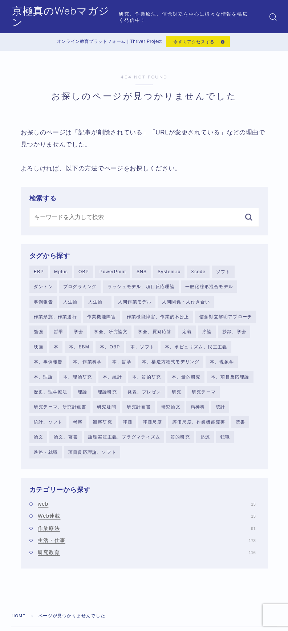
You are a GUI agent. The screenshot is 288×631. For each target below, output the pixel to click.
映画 (38, 350)
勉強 (38, 334)
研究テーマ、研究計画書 (60, 411)
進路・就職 (46, 457)
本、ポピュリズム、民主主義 (196, 350)
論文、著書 (66, 442)
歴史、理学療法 (50, 396)
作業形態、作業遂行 (55, 319)
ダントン (43, 288)
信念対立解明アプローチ (225, 319)
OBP (83, 273)
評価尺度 (152, 427)
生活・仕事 (147, 546)
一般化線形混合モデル (209, 288)
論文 (38, 442)
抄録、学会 (234, 334)
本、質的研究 (146, 381)
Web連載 (147, 522)
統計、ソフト (48, 427)
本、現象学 (222, 365)
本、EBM (79, 350)
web (147, 510)
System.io (169, 273)
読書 (240, 427)
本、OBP (110, 350)
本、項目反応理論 (230, 381)
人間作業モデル (134, 304)
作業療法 (147, 534)
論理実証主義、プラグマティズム (124, 442)
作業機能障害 (101, 319)
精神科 (198, 411)
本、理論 (43, 381)
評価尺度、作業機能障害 (199, 427)
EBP (39, 273)
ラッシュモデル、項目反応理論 (141, 288)
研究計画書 (139, 411)
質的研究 (180, 442)
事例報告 (43, 304)
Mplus (61, 273)
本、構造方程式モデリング (170, 365)
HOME (19, 621)
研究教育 (147, 558)
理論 (82, 396)
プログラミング (80, 288)
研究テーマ (204, 396)
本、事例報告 (48, 365)
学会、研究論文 (110, 334)
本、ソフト (142, 350)
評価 (127, 427)
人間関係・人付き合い (186, 304)
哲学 (58, 334)
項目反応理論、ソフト (92, 457)
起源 (205, 442)
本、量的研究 (186, 381)
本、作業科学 (87, 365)
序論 (207, 334)
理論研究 (107, 396)
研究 (176, 396)
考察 (77, 427)
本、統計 (112, 381)
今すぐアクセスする (193, 42)
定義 (187, 334)
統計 (220, 411)
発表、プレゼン (144, 396)
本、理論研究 (77, 381)
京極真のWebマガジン (69, 17)
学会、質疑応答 (154, 334)
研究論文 (170, 411)
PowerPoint (113, 273)
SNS (142, 273)
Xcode (198, 273)
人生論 (70, 304)
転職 (225, 442)
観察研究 (102, 427)
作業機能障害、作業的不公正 (158, 319)
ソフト (223, 273)
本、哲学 (121, 365)
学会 (78, 334)
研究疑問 (106, 411)
